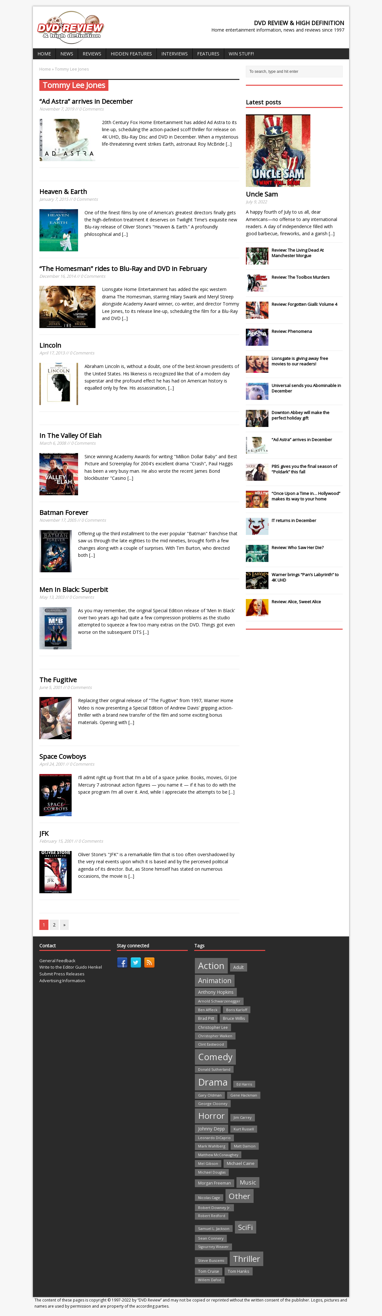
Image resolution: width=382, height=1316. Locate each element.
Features (208, 54)
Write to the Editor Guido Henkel (70, 967)
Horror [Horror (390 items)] (211, 1115)
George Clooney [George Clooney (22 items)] (212, 1103)
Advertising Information (62, 980)
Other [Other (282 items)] (239, 1196)
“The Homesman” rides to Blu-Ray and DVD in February (123, 268)
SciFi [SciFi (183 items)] (245, 1227)
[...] (229, 144)
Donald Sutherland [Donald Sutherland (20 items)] (214, 1069)
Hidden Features (131, 54)
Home (44, 54)
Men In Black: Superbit (73, 589)
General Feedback (57, 960)
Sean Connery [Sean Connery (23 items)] (211, 1238)
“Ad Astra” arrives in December (86, 101)
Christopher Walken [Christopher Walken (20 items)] (215, 1035)
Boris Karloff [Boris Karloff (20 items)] (236, 1009)
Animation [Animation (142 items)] (214, 980)
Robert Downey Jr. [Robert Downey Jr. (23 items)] (214, 1207)
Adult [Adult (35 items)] (238, 967)
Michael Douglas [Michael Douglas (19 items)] (212, 1172)
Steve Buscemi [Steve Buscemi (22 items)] (211, 1260)
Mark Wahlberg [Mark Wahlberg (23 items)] (211, 1146)
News (66, 54)
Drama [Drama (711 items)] (213, 1082)
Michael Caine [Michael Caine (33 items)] (241, 1163)
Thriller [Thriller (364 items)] (246, 1258)
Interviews (174, 54)
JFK (43, 833)
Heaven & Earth (63, 191)
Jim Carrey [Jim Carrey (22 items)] (243, 1117)
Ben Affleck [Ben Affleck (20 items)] (207, 1009)
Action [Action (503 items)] (211, 966)
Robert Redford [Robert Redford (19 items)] (211, 1216)
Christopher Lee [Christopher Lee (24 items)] (213, 1027)
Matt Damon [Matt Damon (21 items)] (245, 1146)
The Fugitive (58, 679)
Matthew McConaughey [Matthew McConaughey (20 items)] (218, 1154)
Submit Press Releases (62, 974)
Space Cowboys (62, 756)
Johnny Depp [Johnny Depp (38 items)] (211, 1129)
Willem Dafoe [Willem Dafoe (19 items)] (209, 1280)
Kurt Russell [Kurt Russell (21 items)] (244, 1129)
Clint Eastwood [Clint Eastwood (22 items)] (211, 1044)
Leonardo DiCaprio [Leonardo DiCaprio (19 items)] (214, 1138)
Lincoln (50, 345)
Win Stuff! (241, 54)
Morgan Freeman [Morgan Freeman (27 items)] (214, 1183)
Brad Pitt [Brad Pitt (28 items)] (206, 1018)
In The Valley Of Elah (70, 435)
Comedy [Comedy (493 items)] (215, 1057)
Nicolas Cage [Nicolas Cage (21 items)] (209, 1197)
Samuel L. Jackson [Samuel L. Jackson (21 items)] (213, 1228)
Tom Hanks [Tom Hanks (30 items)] (238, 1271)
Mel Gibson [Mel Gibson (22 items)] (208, 1163)
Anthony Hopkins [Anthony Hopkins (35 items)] (216, 992)
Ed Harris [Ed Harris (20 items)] (244, 1084)
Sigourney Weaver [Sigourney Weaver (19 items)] (213, 1246)
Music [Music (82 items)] (248, 1182)
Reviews (92, 54)
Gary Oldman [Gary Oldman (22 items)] (210, 1095)
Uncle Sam (262, 194)
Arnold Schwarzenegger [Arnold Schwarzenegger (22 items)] (219, 1001)
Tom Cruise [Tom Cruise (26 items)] (208, 1271)
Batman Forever (63, 512)
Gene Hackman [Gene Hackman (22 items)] (243, 1095)
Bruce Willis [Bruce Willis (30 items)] (234, 1018)
